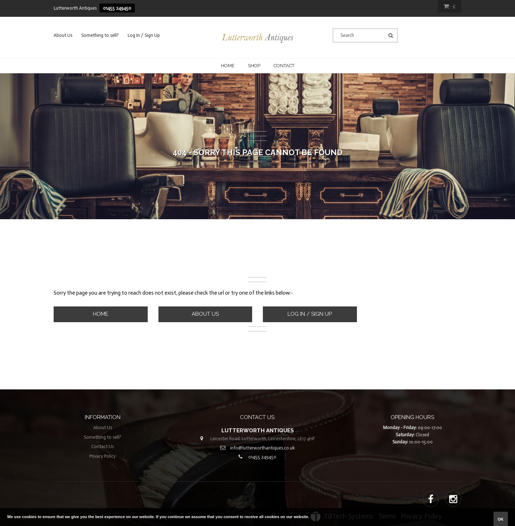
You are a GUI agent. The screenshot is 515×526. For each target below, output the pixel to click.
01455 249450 (117, 8)
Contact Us (102, 446)
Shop (254, 65)
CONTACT (284, 65)
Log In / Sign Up (144, 35)
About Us (63, 35)
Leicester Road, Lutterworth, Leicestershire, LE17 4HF (262, 438)
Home (228, 65)
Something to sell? (100, 35)
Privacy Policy (102, 456)
